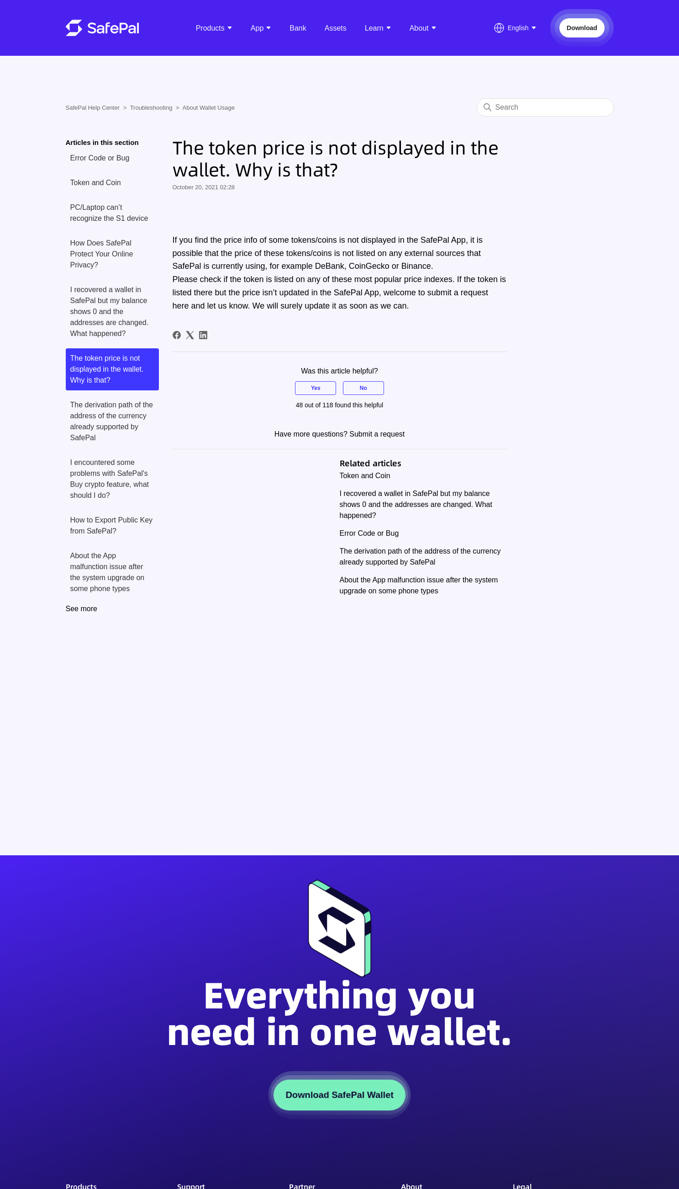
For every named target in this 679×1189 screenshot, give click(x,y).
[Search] (545, 107)
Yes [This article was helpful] (316, 388)
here (181, 305)
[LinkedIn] (203, 335)
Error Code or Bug (100, 158)
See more (81, 609)
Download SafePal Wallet (339, 1095)
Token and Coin (95, 183)
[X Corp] (190, 335)
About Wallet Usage (209, 107)
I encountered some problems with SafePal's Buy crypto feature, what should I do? (109, 479)
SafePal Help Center (93, 107)
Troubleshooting (151, 107)
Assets (336, 28)
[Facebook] (177, 335)
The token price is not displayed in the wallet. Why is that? (107, 369)
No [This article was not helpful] (363, 388)
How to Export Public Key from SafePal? (111, 525)
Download (581, 28)
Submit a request (377, 434)
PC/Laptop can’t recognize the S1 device (109, 212)
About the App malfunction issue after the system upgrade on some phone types (107, 572)
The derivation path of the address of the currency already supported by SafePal (111, 421)
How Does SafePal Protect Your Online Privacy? (101, 254)
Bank (297, 28)
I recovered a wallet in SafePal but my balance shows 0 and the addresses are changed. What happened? (109, 311)
